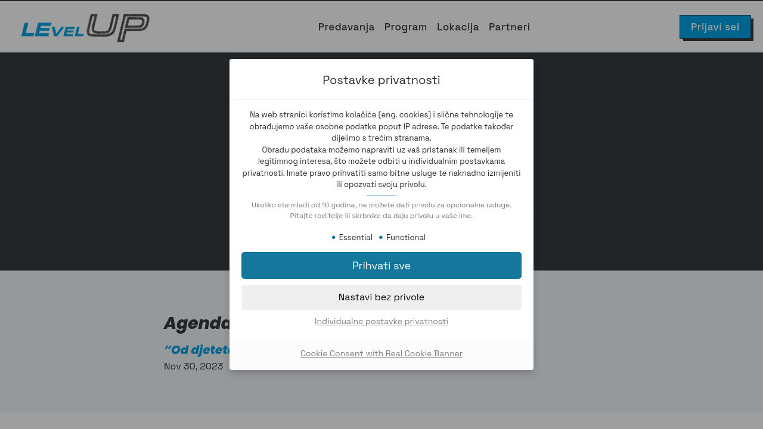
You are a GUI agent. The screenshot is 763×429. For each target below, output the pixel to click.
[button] (381, 265)
